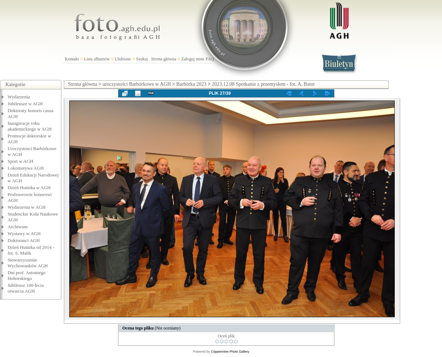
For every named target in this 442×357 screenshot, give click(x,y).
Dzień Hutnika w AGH (29, 187)
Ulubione (123, 58)
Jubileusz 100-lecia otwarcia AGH (26, 288)
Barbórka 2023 (191, 84)
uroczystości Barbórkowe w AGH (136, 84)
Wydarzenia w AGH (26, 207)
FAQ (210, 58)
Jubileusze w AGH (25, 103)
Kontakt (72, 58)
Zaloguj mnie (192, 58)
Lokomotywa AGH (26, 168)
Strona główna (163, 58)
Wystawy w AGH (24, 233)
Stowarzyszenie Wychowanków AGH (28, 262)
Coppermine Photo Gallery (230, 351)
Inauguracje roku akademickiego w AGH (30, 126)
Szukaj (142, 58)
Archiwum (18, 226)
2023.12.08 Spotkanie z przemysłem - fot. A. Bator (263, 84)
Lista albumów (97, 58)
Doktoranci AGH (24, 240)
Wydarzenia (19, 96)
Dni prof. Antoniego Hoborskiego (26, 275)
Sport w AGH (21, 161)
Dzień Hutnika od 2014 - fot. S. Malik (31, 250)
